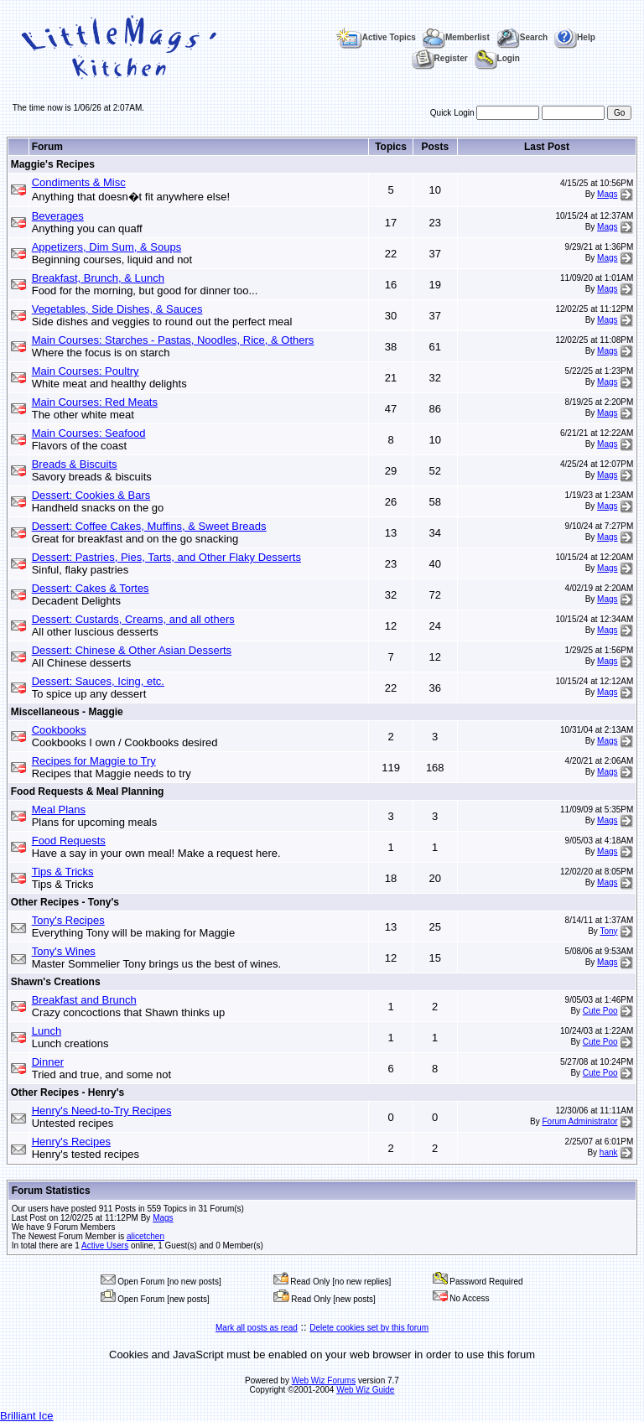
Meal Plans (59, 809)
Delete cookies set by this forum (368, 1327)
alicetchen (145, 1236)
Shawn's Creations (56, 982)
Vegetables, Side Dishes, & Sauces (117, 309)
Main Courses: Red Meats (95, 402)
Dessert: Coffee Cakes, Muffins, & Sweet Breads (149, 526)
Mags (607, 194)
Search (522, 37)
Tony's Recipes (68, 920)
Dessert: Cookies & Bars (91, 495)
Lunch (46, 1031)
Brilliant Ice (27, 1415)
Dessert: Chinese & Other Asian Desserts (131, 650)
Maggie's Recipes (53, 164)
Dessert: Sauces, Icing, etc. (98, 681)
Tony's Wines (64, 951)
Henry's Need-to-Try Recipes (102, 1110)
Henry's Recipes (71, 1141)
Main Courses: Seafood (89, 433)
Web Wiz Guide (365, 1389)
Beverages (58, 216)
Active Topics (376, 37)
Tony (608, 931)
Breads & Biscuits (74, 464)
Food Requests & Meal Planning (87, 791)
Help (574, 37)
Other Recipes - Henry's (68, 1092)
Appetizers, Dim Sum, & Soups (106, 247)
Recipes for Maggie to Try (94, 761)
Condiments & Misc (79, 182)
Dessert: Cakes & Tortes (90, 588)
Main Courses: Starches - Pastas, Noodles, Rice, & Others (173, 340)
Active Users (104, 1245)
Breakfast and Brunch (84, 1000)
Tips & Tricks (63, 871)
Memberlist (456, 37)
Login (497, 58)
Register (440, 58)
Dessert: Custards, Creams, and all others (133, 619)
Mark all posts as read (257, 1327)
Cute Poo (600, 1010)
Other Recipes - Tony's (65, 902)
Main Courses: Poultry (85, 371)
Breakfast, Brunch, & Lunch (98, 278)
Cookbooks (59, 730)
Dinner (48, 1062)
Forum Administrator (580, 1121)
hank (609, 1152)
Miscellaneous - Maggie (67, 712)
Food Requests (69, 840)
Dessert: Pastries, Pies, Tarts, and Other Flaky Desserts (166, 557)
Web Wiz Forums (324, 1380)
